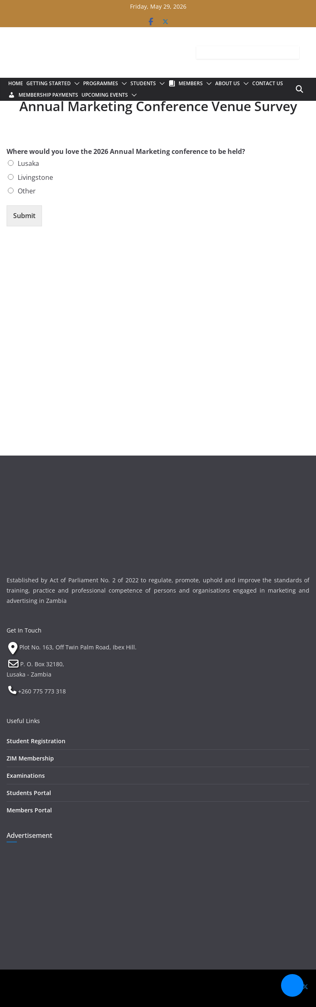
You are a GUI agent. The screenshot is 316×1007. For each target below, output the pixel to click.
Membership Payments (48, 94)
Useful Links (23, 721)
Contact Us (267, 83)
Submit (24, 215)
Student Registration (36, 741)
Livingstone (35, 177)
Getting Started (48, 83)
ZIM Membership (30, 758)
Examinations (26, 775)
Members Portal (29, 810)
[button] (75, 83)
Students (143, 83)
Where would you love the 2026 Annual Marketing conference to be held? (126, 151)
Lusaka (28, 163)
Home (15, 83)
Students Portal (29, 793)
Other (27, 190)
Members (191, 83)
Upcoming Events (104, 94)
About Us (227, 83)
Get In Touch (24, 630)
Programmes (100, 83)
